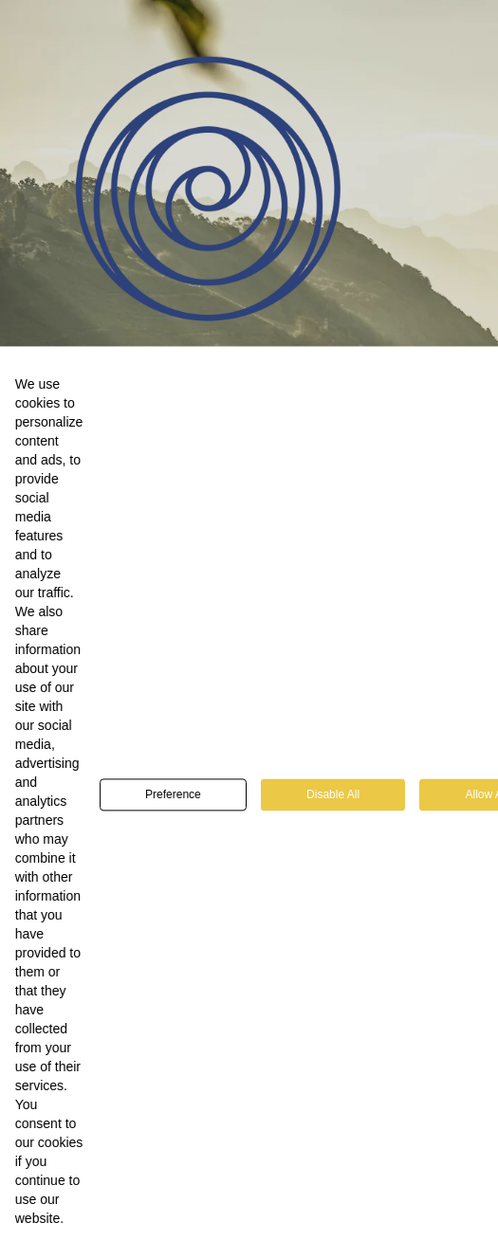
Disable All (333, 806)
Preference (173, 806)
